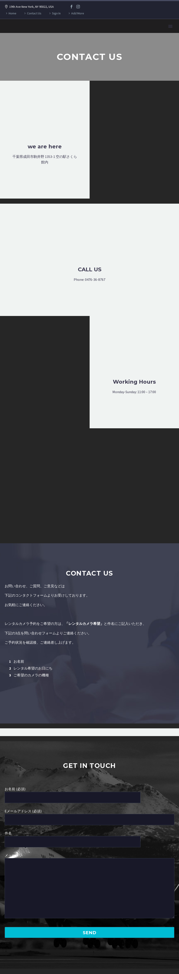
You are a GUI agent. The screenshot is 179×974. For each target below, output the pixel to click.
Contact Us (34, 13)
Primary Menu (170, 26)
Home (12, 13)
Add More (77, 13)
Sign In (56, 13)
